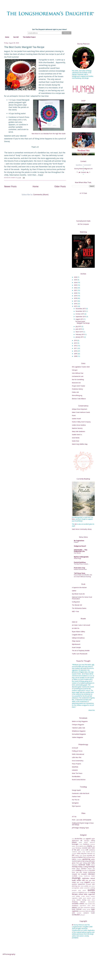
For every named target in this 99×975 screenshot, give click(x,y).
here (73, 519)
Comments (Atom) (40, 194)
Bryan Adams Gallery (78, 631)
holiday (75, 866)
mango (85, 872)
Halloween (75, 865)
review (78, 896)
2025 (76, 280)
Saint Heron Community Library (82, 529)
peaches (74, 884)
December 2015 (81, 308)
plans (79, 886)
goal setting (83, 863)
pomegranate (75, 888)
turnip (88, 909)
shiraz (93, 900)
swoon (74, 907)
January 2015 (80, 337)
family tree (75, 857)
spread (90, 903)
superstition (83, 905)
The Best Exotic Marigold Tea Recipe (24, 47)
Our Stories (77, 553)
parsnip (93, 882)
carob (77, 846)
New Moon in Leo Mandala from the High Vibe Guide (48, 134)
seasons (89, 898)
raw (89, 892)
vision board (82, 911)
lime (90, 870)
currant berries (90, 851)
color (89, 848)
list (76, 524)
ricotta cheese (85, 896)
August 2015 (80, 319)
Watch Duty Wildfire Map (79, 444)
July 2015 (79, 326)
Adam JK (74, 622)
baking (93, 840)
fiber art (85, 857)
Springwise (75, 803)
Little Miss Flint (76, 757)
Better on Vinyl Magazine (80, 721)
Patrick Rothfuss (80, 562)
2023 (76, 285)
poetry (86, 886)
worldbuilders (76, 915)
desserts (90, 853)
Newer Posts (10, 186)
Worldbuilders (76, 776)
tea (82, 907)
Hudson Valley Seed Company (81, 422)
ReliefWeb (75, 767)
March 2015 (79, 332)
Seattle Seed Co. (77, 434)
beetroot (92, 842)
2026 (76, 277)
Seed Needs (75, 438)
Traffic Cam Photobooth (79, 654)
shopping (74, 902)
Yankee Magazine (77, 737)
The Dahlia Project (29, 37)
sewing (84, 900)
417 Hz (74, 816)
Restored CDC (76, 383)
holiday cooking (83, 867)
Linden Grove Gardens (79, 425)
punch (84, 890)
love (93, 870)
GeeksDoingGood (77, 861)
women (79, 913)
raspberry (81, 892)
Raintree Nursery (77, 428)
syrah (79, 907)
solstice (81, 903)
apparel (88, 839)
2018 (76, 298)
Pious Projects (76, 764)
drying (84, 855)
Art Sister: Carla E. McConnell (81, 625)
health (88, 865)
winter (93, 911)
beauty (86, 842)
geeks (93, 859)
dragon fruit (78, 855)
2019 (76, 296)
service (78, 900)
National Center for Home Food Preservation (82, 598)
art (81, 840)
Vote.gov (74, 370)
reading (92, 892)
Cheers (76, 542)
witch (73, 913)
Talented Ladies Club (78, 728)
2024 (76, 282)
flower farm (91, 857)
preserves (87, 888)
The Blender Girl (77, 605)
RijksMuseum (76, 644)
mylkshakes (85, 878)
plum (82, 886)
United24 (75, 770)
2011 (76, 348)
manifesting (91, 872)
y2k (81, 915)
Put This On (75, 800)
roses (80, 898)
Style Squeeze (76, 806)
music (93, 876)
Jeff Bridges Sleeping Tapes (80, 828)
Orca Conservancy (77, 761)
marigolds (84, 874)
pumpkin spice (76, 890)
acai (73, 838)
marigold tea (76, 874)
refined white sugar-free (87, 894)
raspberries (75, 892)
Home (7, 37)
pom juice (92, 886)
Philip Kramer (76, 641)
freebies (79, 859)
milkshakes (91, 874)
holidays (91, 866)
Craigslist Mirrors (77, 635)
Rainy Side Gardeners (78, 431)
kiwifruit (74, 870)
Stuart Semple (76, 647)
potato (82, 888)
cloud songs (77, 558)
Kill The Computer (83, 224)
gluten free (75, 863)
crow (83, 851)
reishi (73, 896)
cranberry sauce (76, 851)
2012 (76, 346)
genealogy (86, 861)
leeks (82, 870)
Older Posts (60, 186)
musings (76, 878)
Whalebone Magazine (78, 731)
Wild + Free (75, 611)
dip (94, 853)
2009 (76, 354)
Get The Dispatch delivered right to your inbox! (49, 29)
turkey (84, 909)
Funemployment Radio (83, 221)
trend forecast (77, 909)
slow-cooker (91, 902)
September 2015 (81, 316)
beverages (75, 844)
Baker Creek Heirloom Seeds (81, 412)
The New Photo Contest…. (81, 564)
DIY (73, 855)
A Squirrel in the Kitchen (79, 587)
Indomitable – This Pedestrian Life (80, 550)
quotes (91, 889)
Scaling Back (76, 602)
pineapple (88, 884)
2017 (76, 301)
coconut (84, 848)
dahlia (78, 853)
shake (88, 900)
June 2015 (79, 329)
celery (84, 846)
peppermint (81, 884)
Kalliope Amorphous (78, 638)
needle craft (81, 880)
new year (88, 880)
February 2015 (80, 334)
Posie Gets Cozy (79, 568)
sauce (84, 898)
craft (86, 850)
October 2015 (80, 314)
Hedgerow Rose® (80, 546)
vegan (93, 909)
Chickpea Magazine (78, 725)
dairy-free (84, 853)
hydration (84, 868)
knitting (78, 870)
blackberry (86, 844)
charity (89, 846)
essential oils (91, 855)
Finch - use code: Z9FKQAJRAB (81, 820)
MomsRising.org (77, 395)
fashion (80, 857)
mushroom (87, 876)
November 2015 (81, 311)
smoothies (75, 903)
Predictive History (77, 389)
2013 (76, 343)
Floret (74, 415)
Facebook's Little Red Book (80, 793)
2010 (76, 351)
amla (84, 838)
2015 (76, 306)
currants (74, 853)
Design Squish (76, 790)
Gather (74, 591)
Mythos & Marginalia (81, 557)
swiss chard (91, 905)
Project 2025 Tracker (78, 386)
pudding (92, 888)
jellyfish (90, 868)
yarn (84, 915)
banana (74, 842)
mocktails (74, 876)
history (93, 865)
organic (87, 882)
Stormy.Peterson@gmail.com (83, 169)
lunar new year (77, 872)
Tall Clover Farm (79, 573)
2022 (76, 288)
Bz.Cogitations (79, 541)
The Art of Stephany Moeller (81, 650)
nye (78, 882)
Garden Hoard (76, 419)
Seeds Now (75, 441)
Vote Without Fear (77, 373)
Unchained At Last (77, 376)
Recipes (75, 894)
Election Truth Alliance (79, 399)
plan (93, 884)
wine (89, 911)
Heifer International (78, 754)
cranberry (92, 850)
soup (86, 903)
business (92, 844)
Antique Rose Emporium (79, 409)
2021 (76, 290)
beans (80, 842)
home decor (76, 868)
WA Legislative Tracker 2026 (81, 367)
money (80, 876)
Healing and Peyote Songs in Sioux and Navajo (83, 824)
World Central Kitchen (78, 780)
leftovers (86, 870)
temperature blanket (89, 907)
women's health (89, 913)
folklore (74, 859)
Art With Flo (75, 628)
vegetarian (75, 911)
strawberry (75, 905)
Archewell (75, 748)
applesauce (75, 840)
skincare (82, 902)
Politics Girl (75, 392)
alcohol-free (78, 839)
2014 (76, 340)
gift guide (92, 861)
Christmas (78, 848)
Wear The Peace (77, 773)
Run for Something (78, 379)
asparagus (86, 840)
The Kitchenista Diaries (79, 608)
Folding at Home (77, 751)
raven (85, 892)
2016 (76, 304)
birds (81, 844)
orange (82, 882)
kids (94, 868)
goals (89, 863)
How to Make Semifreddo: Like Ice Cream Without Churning (83, 575)
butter (73, 846)
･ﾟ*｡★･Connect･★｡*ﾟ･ (83, 172)
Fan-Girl (16, 37)
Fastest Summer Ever (80, 569)
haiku (93, 863)
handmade (82, 865)
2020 (76, 293)
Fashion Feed (76, 796)
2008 (76, 356)
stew (93, 903)
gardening (86, 859)
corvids (83, 850)
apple (93, 839)
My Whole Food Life (78, 594)
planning (74, 886)
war (87, 911)
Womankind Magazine (79, 734)
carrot (81, 846)
